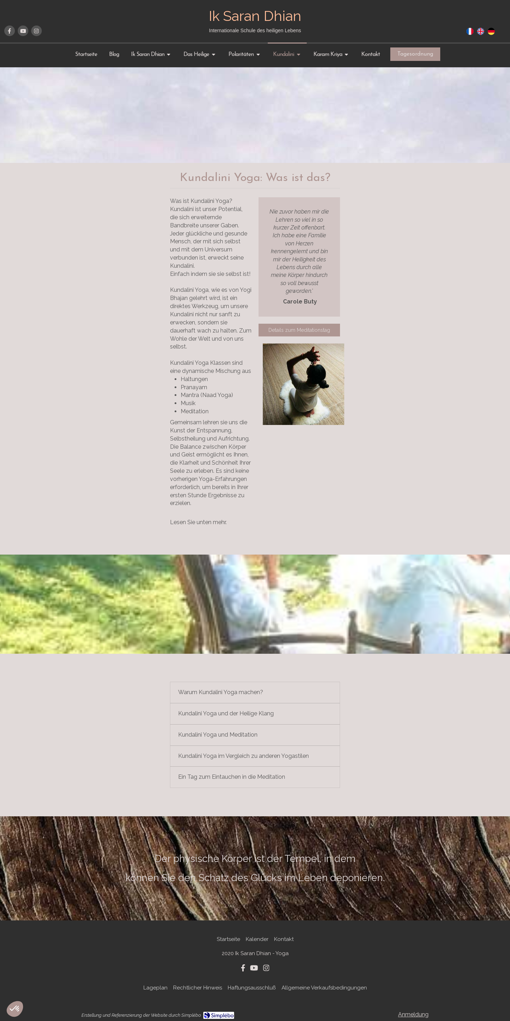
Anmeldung (413, 1014)
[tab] (255, 692)
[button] (14, 1008)
